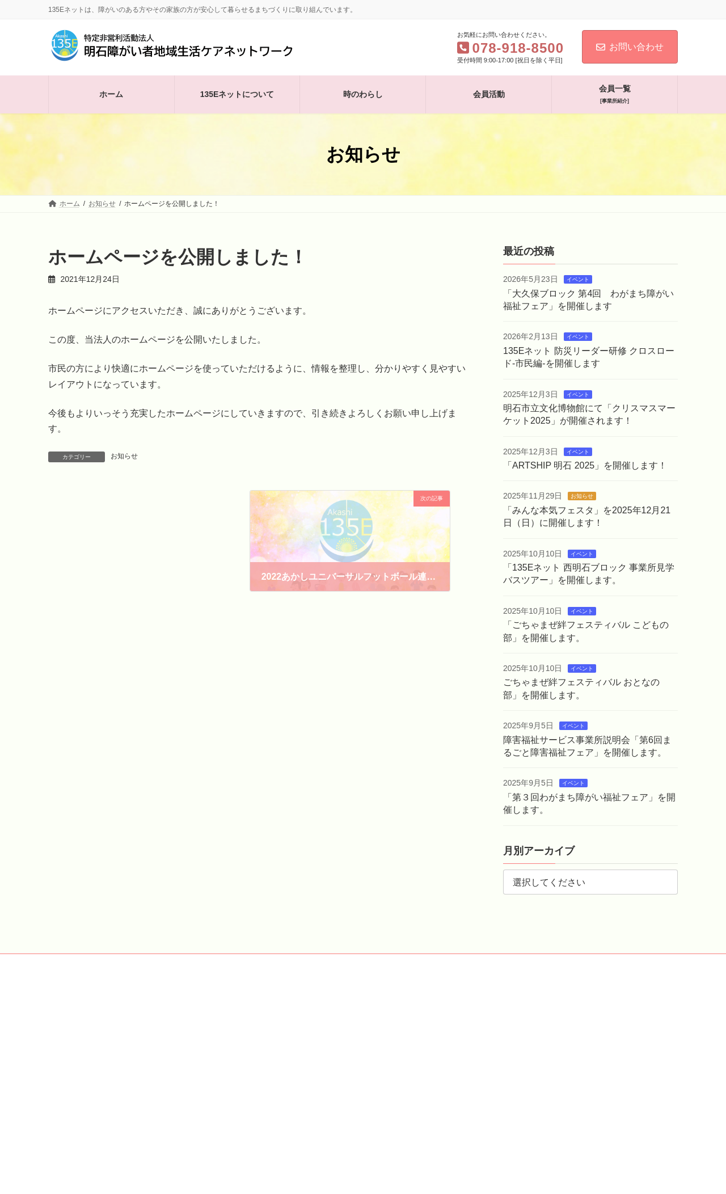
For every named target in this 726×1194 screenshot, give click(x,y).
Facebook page (524, 1043)
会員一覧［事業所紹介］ (333, 964)
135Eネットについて (134, 964)
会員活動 (259, 964)
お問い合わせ (630, 47)
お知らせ (124, 456)
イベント (578, 279)
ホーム (69, 964)
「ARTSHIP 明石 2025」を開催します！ (585, 465)
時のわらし (206, 964)
